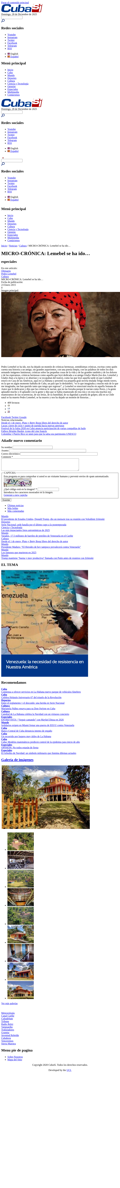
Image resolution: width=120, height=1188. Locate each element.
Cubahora (6, 1040)
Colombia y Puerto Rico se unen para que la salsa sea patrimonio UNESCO (38, 434)
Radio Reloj (7, 1026)
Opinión (11, 86)
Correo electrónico (10, 453)
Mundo (11, 75)
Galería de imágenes (17, 762)
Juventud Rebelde (10, 1037)
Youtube (11, 34)
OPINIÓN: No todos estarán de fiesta (19, 750)
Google (23, 417)
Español (13, 56)
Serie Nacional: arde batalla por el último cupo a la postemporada (33, 527)
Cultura (11, 81)
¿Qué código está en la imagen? (20, 491)
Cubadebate (7, 1021)
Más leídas (12, 510)
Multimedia (13, 92)
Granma (5, 1035)
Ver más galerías (9, 1005)
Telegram (12, 45)
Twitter (11, 40)
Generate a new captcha (15, 497)
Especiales (12, 89)
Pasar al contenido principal (15, 2)
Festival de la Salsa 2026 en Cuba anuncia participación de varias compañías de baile (43, 428)
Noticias (13, 245)
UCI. (69, 1072)
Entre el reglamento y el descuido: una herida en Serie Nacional (32, 705)
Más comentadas (15, 513)
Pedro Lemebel (8, 273)
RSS (9, 48)
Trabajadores (7, 1032)
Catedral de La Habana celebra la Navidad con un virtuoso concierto (35, 716)
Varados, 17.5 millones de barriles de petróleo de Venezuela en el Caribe (37, 538)
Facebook (12, 43)
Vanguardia (7, 1029)
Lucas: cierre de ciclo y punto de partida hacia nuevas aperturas (32, 425)
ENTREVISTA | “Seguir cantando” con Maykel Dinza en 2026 (32, 722)
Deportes (11, 78)
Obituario (6, 271)
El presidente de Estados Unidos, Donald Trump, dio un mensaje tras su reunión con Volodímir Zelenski (52, 521)
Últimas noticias (15, 507)
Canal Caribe (7, 1018)
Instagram (12, 37)
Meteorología (8, 1015)
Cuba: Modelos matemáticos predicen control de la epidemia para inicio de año (40, 744)
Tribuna (5, 1023)
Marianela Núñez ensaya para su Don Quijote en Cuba (28, 711)
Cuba (10, 72)
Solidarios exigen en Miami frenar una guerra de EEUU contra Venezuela (37, 727)
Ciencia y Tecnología (17, 83)
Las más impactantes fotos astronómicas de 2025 (25, 532)
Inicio (10, 69)
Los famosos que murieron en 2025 (18, 555)
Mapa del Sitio (14, 1062)
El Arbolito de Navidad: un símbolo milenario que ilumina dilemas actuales (38, 755)
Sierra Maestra (8, 1046)
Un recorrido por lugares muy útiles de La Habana (26, 738)
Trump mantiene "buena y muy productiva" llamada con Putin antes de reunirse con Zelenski (47, 560)
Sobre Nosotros (15, 1059)
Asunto (5, 450)
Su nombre (7, 447)
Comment (7, 457)
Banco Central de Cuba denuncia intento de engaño (26, 733)
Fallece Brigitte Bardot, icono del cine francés (24, 431)
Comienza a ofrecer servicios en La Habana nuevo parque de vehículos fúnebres (41, 694)
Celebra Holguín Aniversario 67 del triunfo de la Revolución (31, 699)
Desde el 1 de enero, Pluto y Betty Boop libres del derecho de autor (34, 422)
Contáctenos (13, 94)
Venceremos (7, 1043)
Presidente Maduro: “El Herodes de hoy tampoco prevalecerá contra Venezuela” (41, 549)
